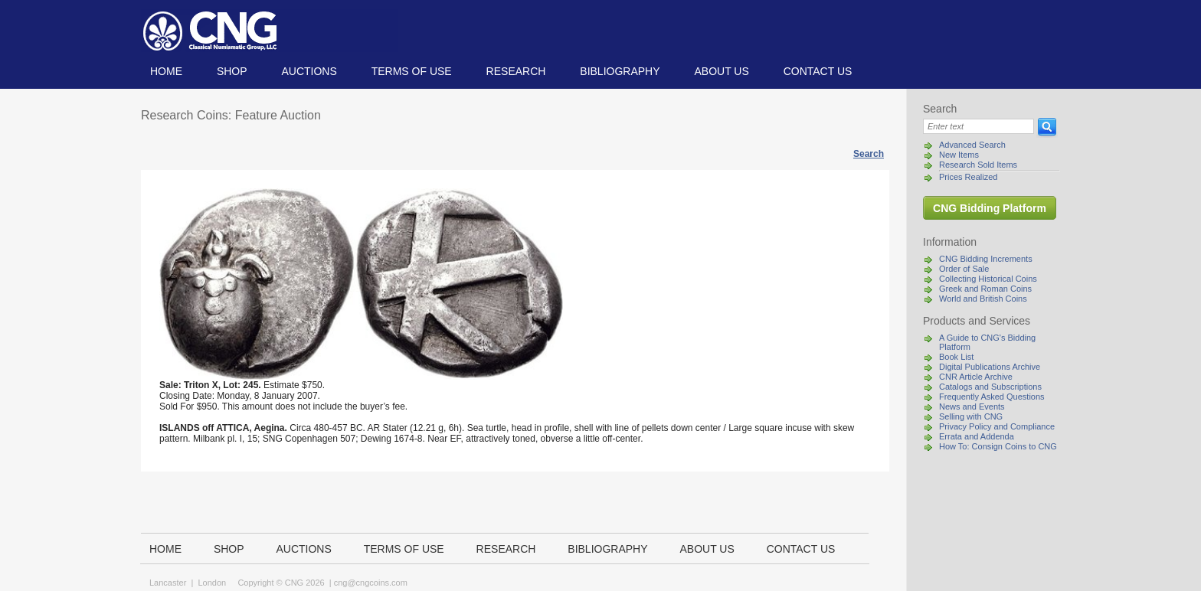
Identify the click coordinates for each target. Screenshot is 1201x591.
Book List (956, 356)
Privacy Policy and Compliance (997, 426)
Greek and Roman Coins (985, 288)
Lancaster (167, 582)
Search (868, 154)
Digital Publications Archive (989, 366)
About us (721, 71)
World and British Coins (983, 298)
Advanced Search (972, 144)
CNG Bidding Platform (989, 208)
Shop (232, 71)
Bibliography (619, 71)
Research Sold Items (978, 164)
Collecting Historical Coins (988, 278)
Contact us (818, 71)
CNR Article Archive (976, 376)
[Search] (978, 126)
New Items (959, 154)
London (212, 582)
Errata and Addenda (976, 436)
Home (166, 71)
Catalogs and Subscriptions (990, 386)
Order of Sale (964, 268)
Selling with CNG (971, 416)
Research (516, 71)
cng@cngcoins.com (370, 582)
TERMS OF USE (411, 71)
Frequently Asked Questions (992, 396)
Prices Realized (968, 176)
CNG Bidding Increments (985, 258)
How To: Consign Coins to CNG (998, 446)
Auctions (308, 71)
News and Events (972, 406)
